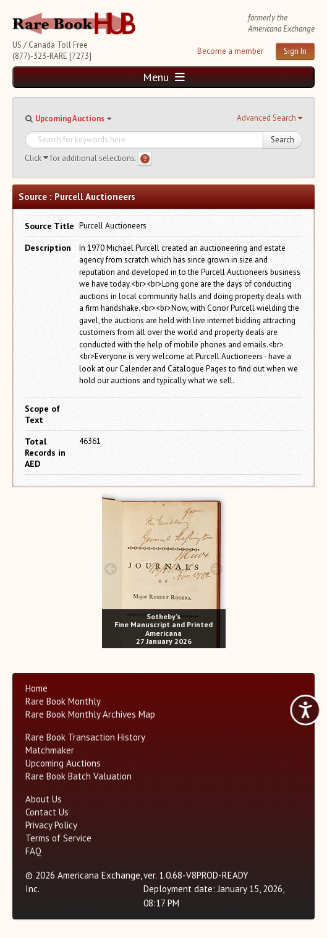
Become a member (230, 51)
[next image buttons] (216, 569)
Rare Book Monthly (63, 701)
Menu (164, 77)
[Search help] (145, 159)
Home (36, 688)
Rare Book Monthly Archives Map (90, 714)
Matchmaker (49, 750)
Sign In (295, 51)
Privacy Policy (51, 825)
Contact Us (47, 812)
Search (282, 139)
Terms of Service (58, 838)
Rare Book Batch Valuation (78, 776)
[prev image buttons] (111, 569)
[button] (269, 118)
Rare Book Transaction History (85, 737)
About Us (43, 799)
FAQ (33, 851)
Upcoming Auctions (69, 118)
